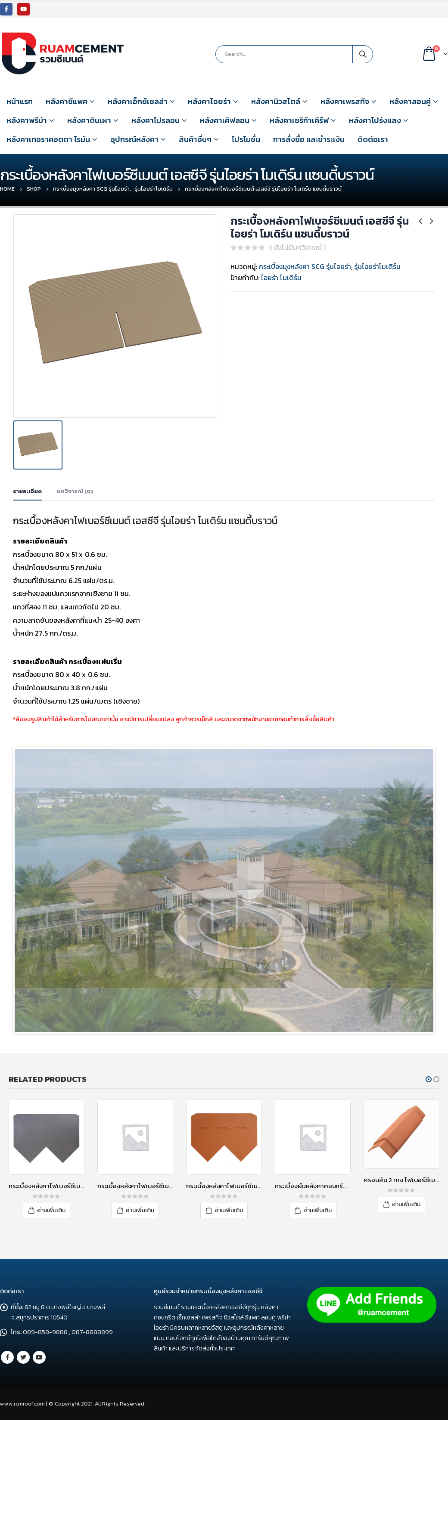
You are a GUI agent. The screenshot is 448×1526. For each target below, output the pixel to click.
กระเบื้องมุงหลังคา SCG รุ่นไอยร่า (305, 266)
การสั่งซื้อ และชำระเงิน (309, 139)
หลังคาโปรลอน (155, 120)
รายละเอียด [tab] (27, 488)
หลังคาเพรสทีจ (344, 101)
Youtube (39, 1447)
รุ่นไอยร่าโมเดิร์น (377, 266)
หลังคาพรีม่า (26, 120)
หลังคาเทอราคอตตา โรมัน (48, 139)
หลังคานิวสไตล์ (275, 101)
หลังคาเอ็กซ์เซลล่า (138, 101)
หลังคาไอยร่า (209, 101)
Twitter (23, 1447)
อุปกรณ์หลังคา (134, 139)
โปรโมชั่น (246, 139)
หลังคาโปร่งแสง (375, 120)
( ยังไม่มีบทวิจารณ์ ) (298, 247)
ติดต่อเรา (373, 139)
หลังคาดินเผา (89, 120)
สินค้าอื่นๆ (195, 139)
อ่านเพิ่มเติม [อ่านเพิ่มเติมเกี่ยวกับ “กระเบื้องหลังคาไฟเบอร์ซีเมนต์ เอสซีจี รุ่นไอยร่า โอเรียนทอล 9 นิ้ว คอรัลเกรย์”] (140, 1299)
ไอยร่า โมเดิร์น (281, 277)
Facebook (7, 1447)
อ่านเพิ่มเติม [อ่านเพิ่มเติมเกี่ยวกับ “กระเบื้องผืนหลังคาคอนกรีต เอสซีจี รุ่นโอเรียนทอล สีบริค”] (317, 1299)
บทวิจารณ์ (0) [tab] (75, 488)
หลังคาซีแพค (66, 101)
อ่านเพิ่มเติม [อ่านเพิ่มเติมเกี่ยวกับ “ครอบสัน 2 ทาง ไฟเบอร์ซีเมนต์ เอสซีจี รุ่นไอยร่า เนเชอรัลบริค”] (406, 1293)
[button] (428, 1169)
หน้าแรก (19, 101)
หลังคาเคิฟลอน (224, 120)
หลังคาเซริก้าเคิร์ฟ (299, 120)
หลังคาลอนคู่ (410, 101)
